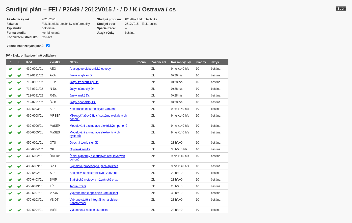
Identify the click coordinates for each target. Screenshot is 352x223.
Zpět (341, 8)
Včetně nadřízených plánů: (25, 46)
